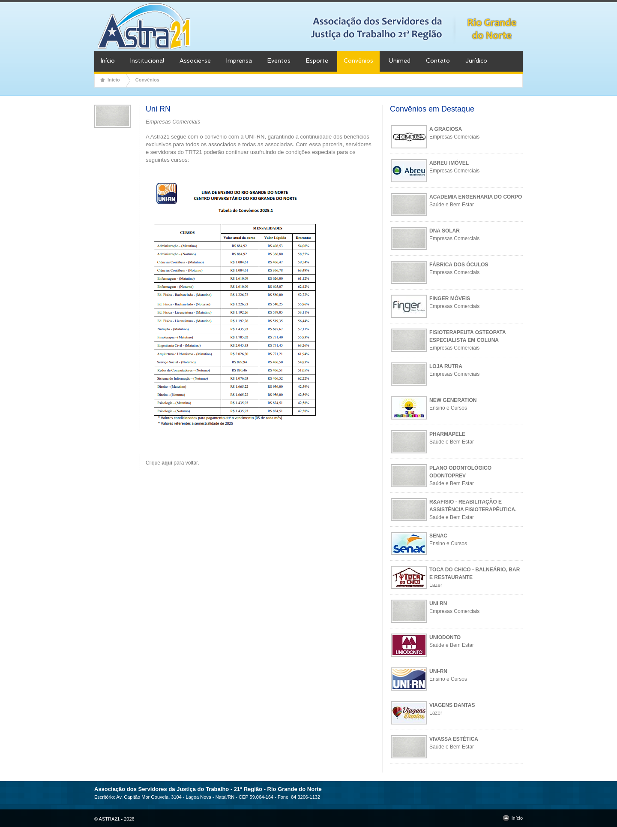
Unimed (399, 60)
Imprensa (239, 60)
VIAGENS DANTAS (452, 705)
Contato (438, 60)
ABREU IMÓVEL (449, 163)
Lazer (435, 585)
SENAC (438, 536)
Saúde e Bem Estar (451, 205)
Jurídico (476, 60)
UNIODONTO (445, 637)
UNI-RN (438, 671)
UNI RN (438, 604)
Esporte (317, 60)
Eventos (279, 60)
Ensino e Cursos (448, 408)
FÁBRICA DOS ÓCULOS (458, 265)
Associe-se (195, 60)
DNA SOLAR (444, 231)
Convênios (358, 60)
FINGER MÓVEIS (449, 299)
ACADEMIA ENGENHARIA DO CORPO (475, 197)
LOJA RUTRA (445, 366)
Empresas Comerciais (454, 137)
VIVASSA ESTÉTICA (453, 739)
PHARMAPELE (447, 434)
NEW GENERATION (452, 400)
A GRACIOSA (445, 129)
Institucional (147, 60)
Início (108, 60)
